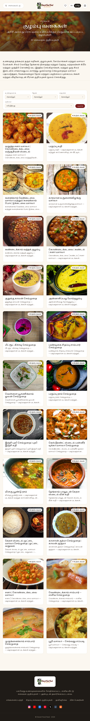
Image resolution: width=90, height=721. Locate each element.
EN (72, 5)
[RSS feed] (61, 707)
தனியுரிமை (61, 700)
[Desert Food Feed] (45, 5)
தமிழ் (77, 5)
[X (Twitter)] (50, 707)
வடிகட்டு (80, 106)
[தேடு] (6, 5)
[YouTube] (34, 707)
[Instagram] (29, 707)
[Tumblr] (55, 707)
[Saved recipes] (65, 5)
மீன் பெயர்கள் (77, 700)
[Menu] (85, 5)
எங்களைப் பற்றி (14, 700)
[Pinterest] (45, 707)
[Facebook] (40, 707)
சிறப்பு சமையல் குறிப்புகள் (39, 700)
